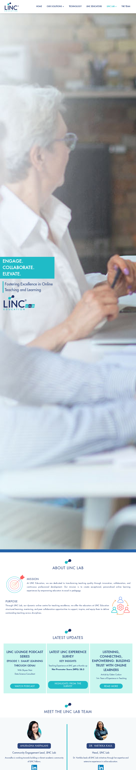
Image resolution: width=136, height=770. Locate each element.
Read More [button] (111, 686)
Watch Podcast (25, 686)
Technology (75, 6)
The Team (126, 6)
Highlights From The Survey (68, 684)
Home (39, 6)
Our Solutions (55, 6)
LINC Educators (94, 6)
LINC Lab (111, 6)
